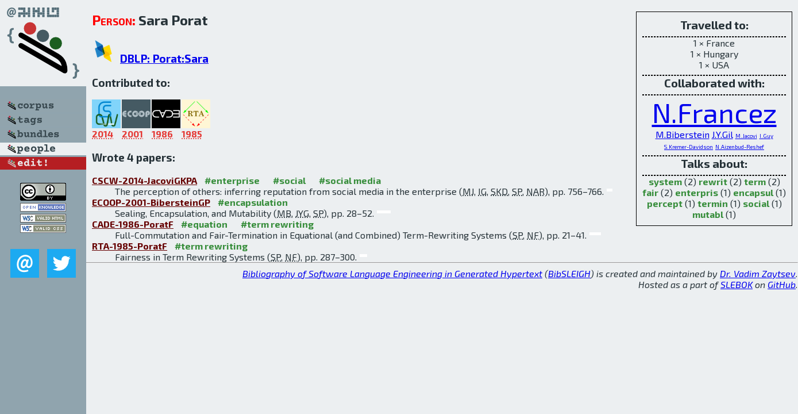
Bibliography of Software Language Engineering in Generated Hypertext (392, 273)
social (756, 203)
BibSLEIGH (569, 273)
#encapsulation (253, 202)
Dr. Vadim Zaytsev (758, 273)
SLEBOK (736, 284)
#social (289, 180)
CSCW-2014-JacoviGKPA (144, 180)
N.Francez (714, 112)
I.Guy (766, 135)
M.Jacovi (746, 135)
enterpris (696, 192)
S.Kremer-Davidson (688, 146)
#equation (204, 223)
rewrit (713, 181)
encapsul (753, 192)
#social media (350, 180)
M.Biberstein (683, 134)
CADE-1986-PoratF (133, 223)
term (755, 181)
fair (650, 192)
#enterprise (232, 180)
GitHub (782, 284)
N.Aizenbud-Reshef (739, 146)
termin (712, 203)
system (665, 181)
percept (665, 203)
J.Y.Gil (722, 134)
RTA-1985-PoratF (129, 245)
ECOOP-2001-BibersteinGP (151, 202)
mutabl (707, 214)
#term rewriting (277, 223)
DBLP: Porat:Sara (164, 58)
